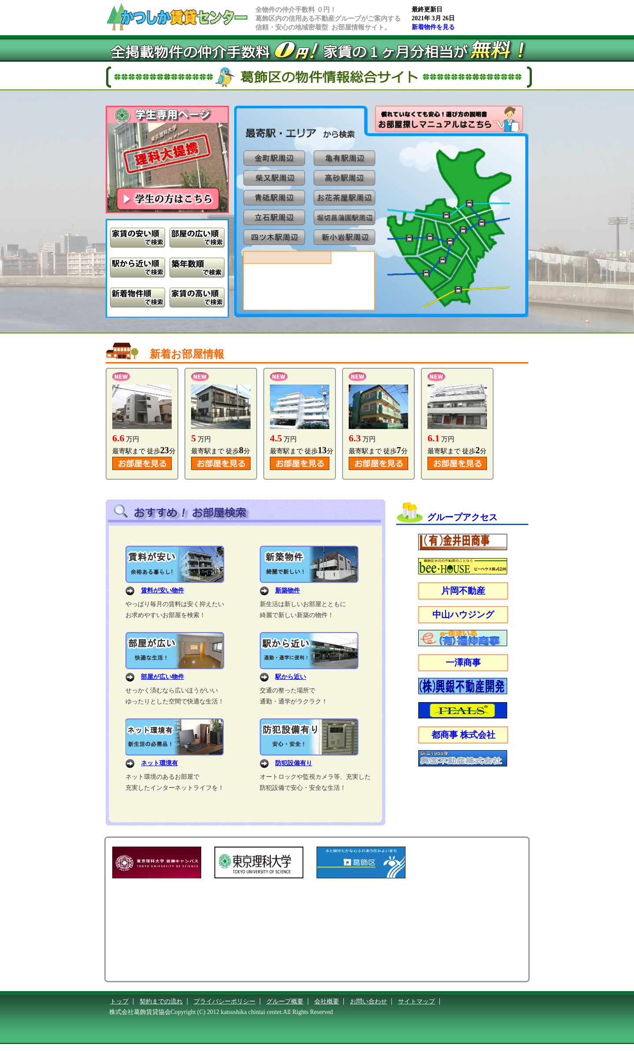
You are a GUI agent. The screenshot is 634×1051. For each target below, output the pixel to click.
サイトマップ (416, 1001)
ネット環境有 (159, 763)
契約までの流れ (161, 1001)
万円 (125, 439)
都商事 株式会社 (463, 735)
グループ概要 (284, 1001)
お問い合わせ (368, 1001)
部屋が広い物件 (162, 677)
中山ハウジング (463, 614)
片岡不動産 (463, 591)
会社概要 (326, 1001)
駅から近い (290, 677)
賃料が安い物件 (162, 590)
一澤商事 (463, 662)
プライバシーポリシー (224, 1001)
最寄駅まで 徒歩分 (144, 451)
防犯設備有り (293, 763)
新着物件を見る (433, 27)
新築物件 (287, 590)
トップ (119, 1001)
